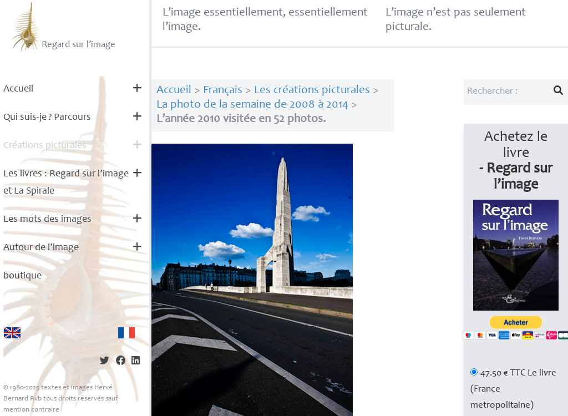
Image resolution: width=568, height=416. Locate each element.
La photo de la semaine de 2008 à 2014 (252, 105)
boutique (22, 276)
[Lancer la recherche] (558, 92)
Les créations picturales (312, 91)
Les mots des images (47, 220)
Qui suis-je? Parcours (47, 118)
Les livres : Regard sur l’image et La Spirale (66, 182)
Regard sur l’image (62, 26)
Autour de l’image (41, 248)
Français (222, 91)
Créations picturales (45, 146)
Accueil (18, 89)
